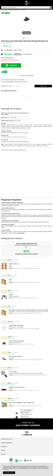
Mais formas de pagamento (7, 57)
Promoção (7, 13)
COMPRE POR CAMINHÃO (14, 10)
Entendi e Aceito (9, 472)
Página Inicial (4, 10)
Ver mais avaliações (26, 410)
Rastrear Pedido (9, 439)
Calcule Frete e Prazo (6, 86)
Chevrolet (23, 10)
